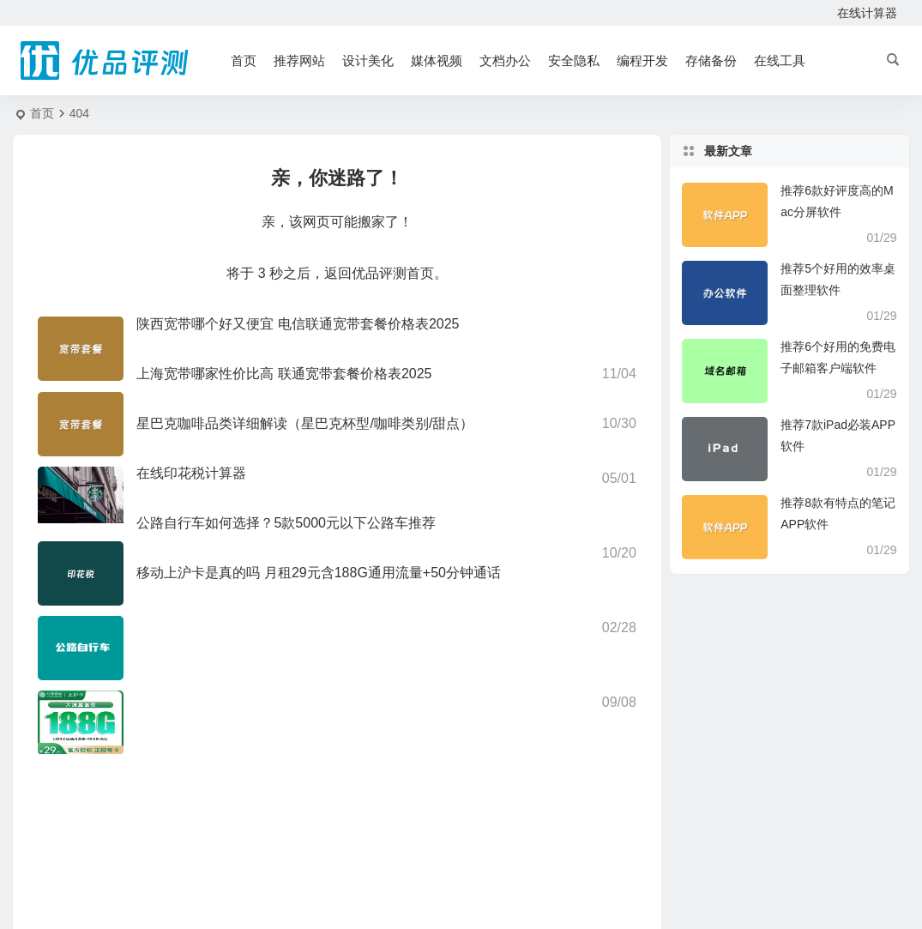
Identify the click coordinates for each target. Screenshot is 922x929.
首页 (243, 60)
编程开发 (642, 60)
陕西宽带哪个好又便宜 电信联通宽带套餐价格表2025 (297, 324)
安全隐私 (574, 60)
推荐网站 (299, 60)
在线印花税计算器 (191, 473)
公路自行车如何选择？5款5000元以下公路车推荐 (286, 523)
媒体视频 (436, 60)
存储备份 (711, 60)
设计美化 (368, 60)
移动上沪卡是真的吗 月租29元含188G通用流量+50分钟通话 (318, 572)
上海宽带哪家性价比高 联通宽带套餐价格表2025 (283, 373)
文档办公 (505, 60)
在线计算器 (867, 13)
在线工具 (779, 60)
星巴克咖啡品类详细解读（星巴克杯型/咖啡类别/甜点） (304, 423)
